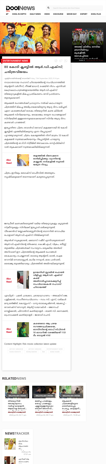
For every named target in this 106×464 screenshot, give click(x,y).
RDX (43, 353)
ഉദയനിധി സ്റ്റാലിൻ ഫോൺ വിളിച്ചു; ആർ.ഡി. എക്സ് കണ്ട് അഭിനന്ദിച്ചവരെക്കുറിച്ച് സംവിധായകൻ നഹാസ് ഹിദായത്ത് (49, 279)
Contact (11, 447)
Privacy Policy (15, 440)
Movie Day (70, 439)
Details (37, 447)
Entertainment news (55, 351)
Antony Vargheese (16, 351)
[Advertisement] (36, 207)
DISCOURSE (58, 14)
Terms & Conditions (18, 443)
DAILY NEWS (35, 14)
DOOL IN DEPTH (19, 14)
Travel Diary (56, 436)
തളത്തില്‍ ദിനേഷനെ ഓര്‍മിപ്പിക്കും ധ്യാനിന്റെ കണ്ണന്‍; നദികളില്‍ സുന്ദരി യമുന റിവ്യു (49, 160)
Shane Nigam (54, 353)
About (10, 433)
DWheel (37, 439)
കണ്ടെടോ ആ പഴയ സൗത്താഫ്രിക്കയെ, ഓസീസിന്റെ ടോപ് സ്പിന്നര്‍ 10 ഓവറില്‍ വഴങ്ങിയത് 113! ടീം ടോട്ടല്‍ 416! (49, 330)
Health (37, 443)
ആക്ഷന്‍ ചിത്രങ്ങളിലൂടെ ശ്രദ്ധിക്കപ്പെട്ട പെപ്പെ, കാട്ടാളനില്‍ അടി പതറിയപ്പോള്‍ (71, 409)
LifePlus (54, 439)
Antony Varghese (34, 351)
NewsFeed (70, 443)
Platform (70, 436)
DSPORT (83, 14)
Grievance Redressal (18, 451)
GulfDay (54, 447)
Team (9, 436)
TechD (36, 436)
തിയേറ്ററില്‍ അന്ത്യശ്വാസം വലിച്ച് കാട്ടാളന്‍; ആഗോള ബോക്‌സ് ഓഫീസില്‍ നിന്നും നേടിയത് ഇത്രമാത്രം (17, 411)
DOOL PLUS (96, 14)
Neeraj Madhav (31, 353)
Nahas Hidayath (15, 353)
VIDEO (47, 14)
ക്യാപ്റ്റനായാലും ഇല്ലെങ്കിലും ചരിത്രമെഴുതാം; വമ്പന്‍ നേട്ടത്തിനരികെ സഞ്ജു (94, 172)
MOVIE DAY (72, 14)
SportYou (54, 443)
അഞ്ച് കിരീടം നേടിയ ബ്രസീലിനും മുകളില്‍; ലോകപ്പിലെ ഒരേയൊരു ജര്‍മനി (87, 53)
